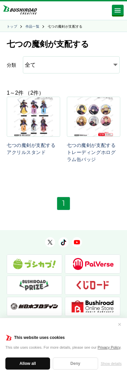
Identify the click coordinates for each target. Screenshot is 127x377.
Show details (111, 364)
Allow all (27, 363)
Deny (75, 363)
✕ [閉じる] (120, 324)
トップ (12, 26)
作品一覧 (33, 26)
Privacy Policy (109, 347)
